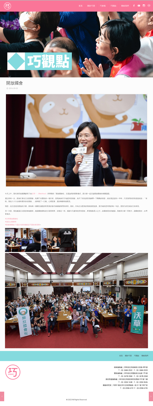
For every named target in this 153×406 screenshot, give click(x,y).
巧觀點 (136, 356)
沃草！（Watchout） (39, 194)
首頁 (121, 356)
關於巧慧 (128, 356)
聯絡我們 (145, 356)
